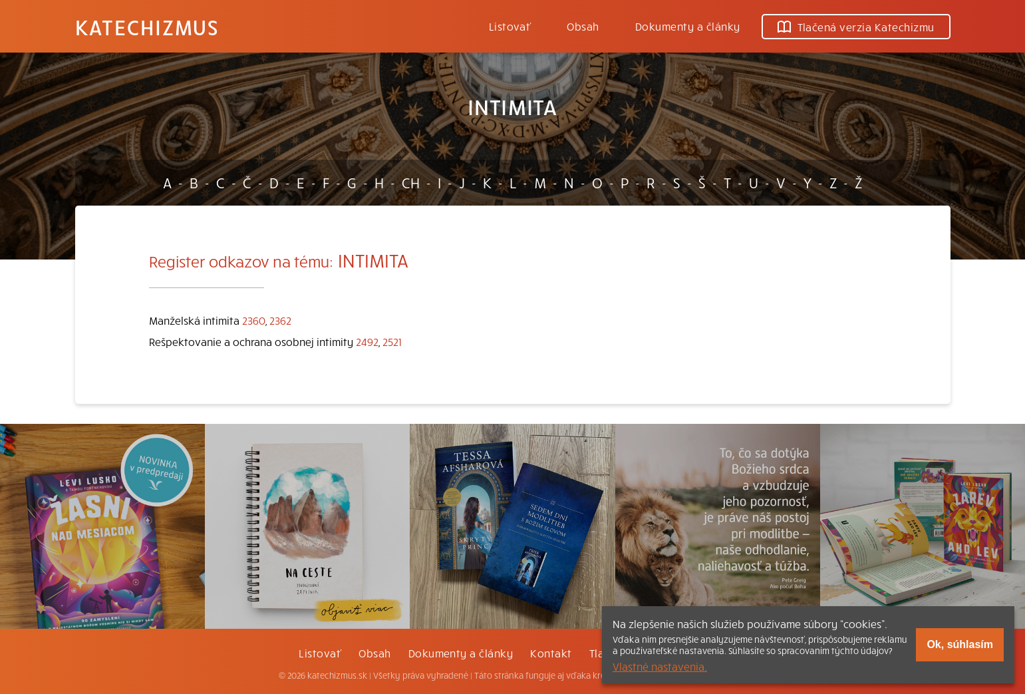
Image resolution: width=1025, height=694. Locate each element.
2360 (253, 320)
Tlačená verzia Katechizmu (856, 26)
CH (411, 182)
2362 (280, 320)
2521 (392, 341)
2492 (367, 341)
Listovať (510, 26)
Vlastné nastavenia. (660, 666)
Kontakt (550, 652)
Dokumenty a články (687, 26)
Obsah (583, 26)
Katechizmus (147, 26)
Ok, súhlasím (960, 644)
